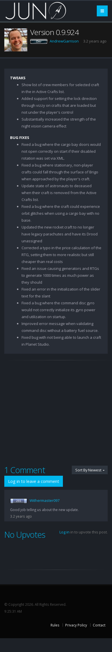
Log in (64, 532)
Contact (99, 625)
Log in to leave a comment (33, 481)
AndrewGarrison (64, 41)
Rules (55, 625)
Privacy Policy (76, 625)
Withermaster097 (44, 500)
